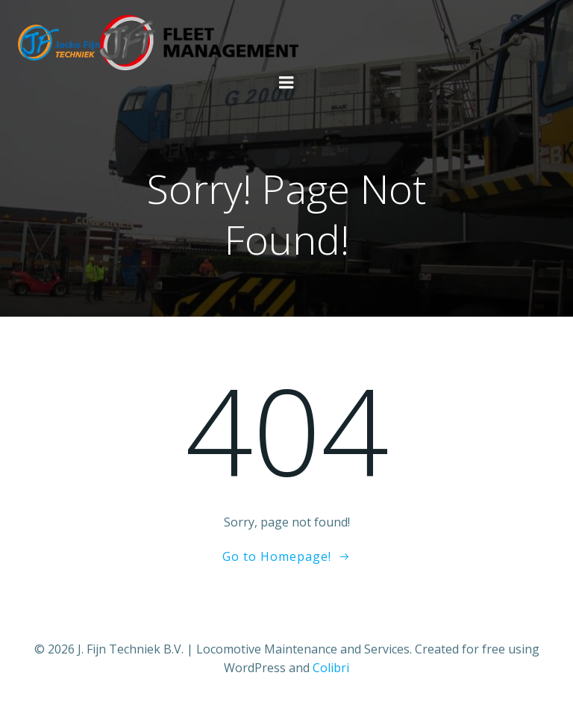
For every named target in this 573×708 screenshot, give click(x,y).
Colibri (331, 667)
